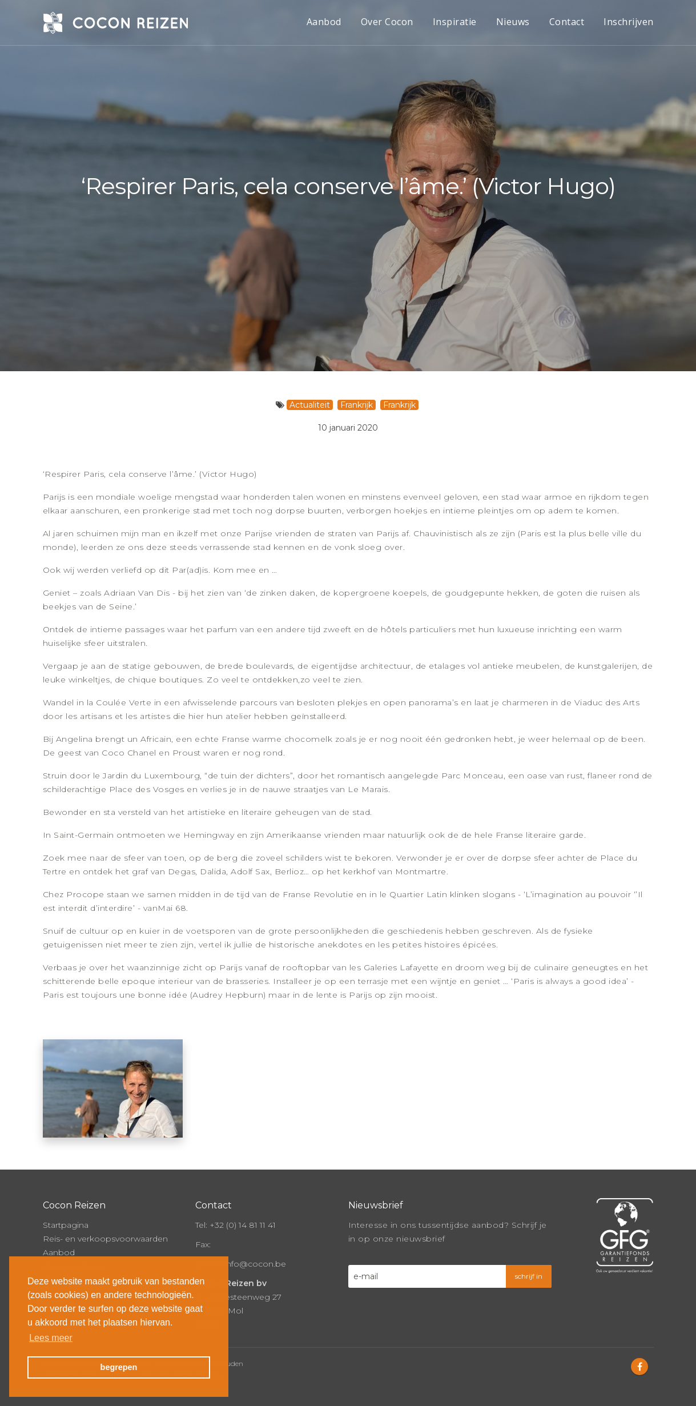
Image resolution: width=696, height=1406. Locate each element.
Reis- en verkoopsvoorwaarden (105, 1235)
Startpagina (65, 1221)
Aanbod (324, 21)
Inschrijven (629, 21)
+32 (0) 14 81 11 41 (243, 1221)
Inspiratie (455, 21)
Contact (567, 21)
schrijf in (528, 1272)
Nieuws (513, 21)
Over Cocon (387, 21)
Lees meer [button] (51, 1338)
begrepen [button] (119, 1367)
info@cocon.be (255, 1260)
